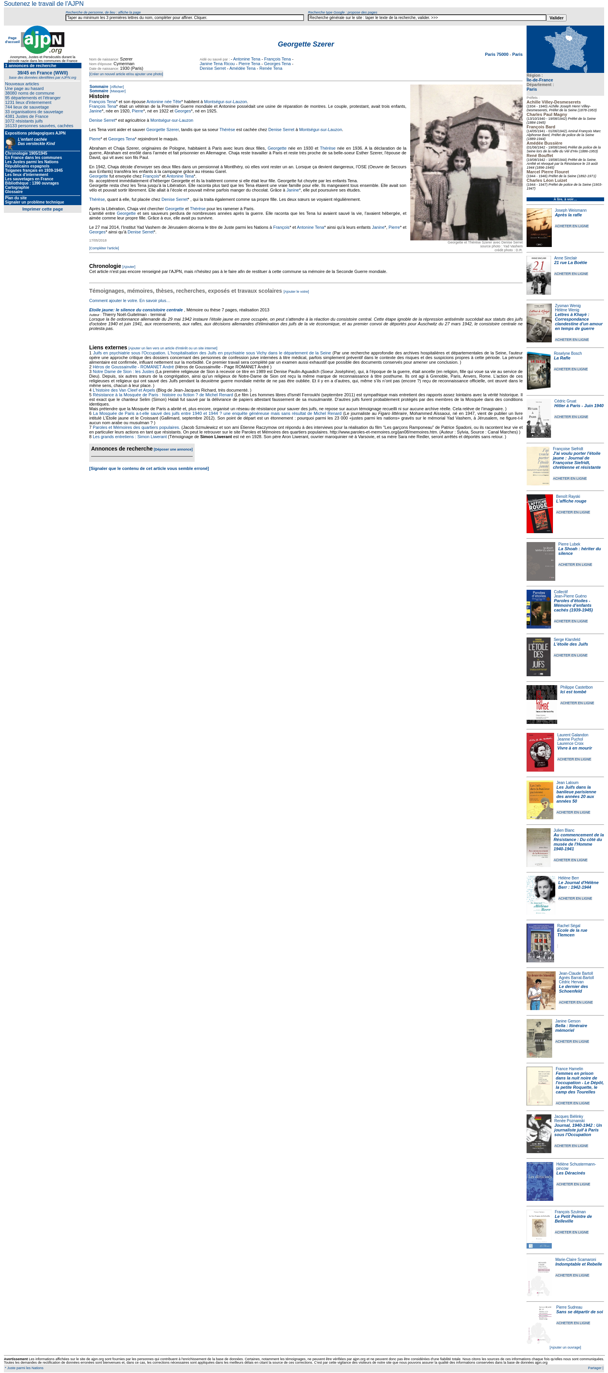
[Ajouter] (129, 267)
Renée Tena (270, 68)
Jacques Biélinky (568, 1116)
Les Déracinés (571, 1173)
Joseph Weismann (571, 210)
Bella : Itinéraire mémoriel (571, 1028)
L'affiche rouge (571, 501)
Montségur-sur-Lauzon (225, 101)
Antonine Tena (246, 59)
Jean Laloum (567, 783)
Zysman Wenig (568, 306)
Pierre (137, 111)
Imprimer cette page (42, 209)
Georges (182, 111)
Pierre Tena (249, 63)
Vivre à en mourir (574, 748)
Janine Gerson (567, 1021)
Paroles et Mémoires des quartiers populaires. (136, 427)
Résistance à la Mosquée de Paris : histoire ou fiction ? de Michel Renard (163, 394)
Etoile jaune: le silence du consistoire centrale (136, 309)
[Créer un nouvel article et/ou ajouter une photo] (126, 74)
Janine (95, 111)
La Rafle (562, 358)
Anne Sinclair (565, 258)
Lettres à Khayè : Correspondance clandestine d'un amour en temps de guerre (579, 321)
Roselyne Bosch (568, 353)
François (151, 176)
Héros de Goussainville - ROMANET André (133, 366)
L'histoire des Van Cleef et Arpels (124, 390)
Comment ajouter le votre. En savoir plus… (130, 300)
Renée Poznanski (569, 1121)
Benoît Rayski (568, 496)
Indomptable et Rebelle (578, 1264)
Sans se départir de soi (579, 1311)
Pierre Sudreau (569, 1307)
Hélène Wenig (567, 310)
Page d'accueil (12, 40)
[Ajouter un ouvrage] (565, 1347)
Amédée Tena (243, 68)
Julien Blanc (564, 830)
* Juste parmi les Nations (23, 1368)
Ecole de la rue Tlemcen (572, 932)
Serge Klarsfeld (567, 639)
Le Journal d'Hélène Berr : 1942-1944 (578, 884)
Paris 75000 (497, 54)
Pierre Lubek (569, 544)
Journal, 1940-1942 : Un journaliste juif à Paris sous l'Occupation (578, 1130)
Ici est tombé (573, 691)
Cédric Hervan (571, 982)
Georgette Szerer (162, 129)
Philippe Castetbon (576, 687)
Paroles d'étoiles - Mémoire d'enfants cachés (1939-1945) (573, 605)
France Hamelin (569, 1069)
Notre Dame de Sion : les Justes (123, 371)
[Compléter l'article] (104, 248)
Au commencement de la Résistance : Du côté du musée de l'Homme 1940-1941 (579, 841)
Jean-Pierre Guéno (570, 596)
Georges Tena (277, 63)
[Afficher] (116, 87)
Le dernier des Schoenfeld (573, 988)
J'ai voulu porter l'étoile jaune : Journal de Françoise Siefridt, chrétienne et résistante (577, 460)
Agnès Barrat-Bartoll (576, 978)
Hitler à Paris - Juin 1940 (578, 405)
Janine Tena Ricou (217, 63)
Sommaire (99, 87)
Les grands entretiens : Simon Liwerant (130, 436)
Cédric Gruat (565, 401)
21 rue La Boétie (570, 262)
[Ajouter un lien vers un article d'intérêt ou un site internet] (172, 348)
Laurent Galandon (572, 735)
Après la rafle (568, 214)
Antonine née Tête (164, 101)
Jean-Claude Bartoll (576, 973)
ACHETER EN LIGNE (572, 226)
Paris (532, 89)
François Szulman (570, 1212)
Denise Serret (213, 68)
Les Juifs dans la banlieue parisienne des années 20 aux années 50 (576, 794)
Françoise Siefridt (568, 449)
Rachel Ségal (568, 926)
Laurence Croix (570, 743)
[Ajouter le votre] (296, 292)
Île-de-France (540, 80)
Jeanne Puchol (570, 739)
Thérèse (227, 129)
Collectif (561, 592)
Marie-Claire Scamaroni (575, 1259)
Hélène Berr (568, 878)
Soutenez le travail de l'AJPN (44, 3)
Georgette (277, 148)
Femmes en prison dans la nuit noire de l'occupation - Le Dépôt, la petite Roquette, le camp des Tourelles (580, 1082)
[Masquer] (117, 91)
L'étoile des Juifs (571, 644)
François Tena (277, 59)
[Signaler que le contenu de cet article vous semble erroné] (149, 468)
